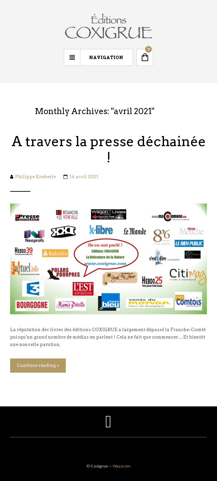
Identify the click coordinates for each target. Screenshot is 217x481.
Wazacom (122, 466)
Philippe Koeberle (35, 176)
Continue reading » (38, 365)
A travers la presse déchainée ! (108, 149)
